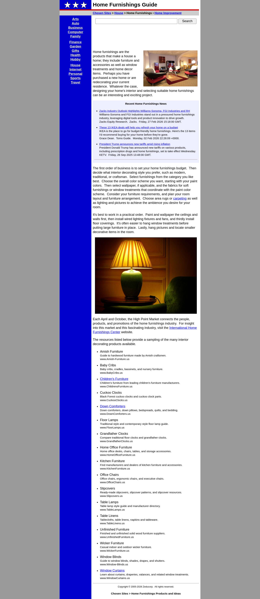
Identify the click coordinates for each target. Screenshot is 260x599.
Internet (75, 69)
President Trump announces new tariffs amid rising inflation (134, 144)
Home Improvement (168, 13)
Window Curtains (112, 570)
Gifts (75, 51)
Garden (75, 46)
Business (75, 28)
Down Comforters (112, 406)
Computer (75, 32)
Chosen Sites (102, 13)
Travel (75, 82)
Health (75, 55)
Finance (75, 42)
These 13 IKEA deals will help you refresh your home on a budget (138, 127)
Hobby (75, 59)
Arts (75, 19)
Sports (75, 78)
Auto (75, 23)
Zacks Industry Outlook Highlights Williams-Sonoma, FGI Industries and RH (144, 110)
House (118, 13)
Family (75, 36)
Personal (75, 74)
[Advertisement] (146, 37)
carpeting (180, 198)
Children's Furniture (114, 379)
